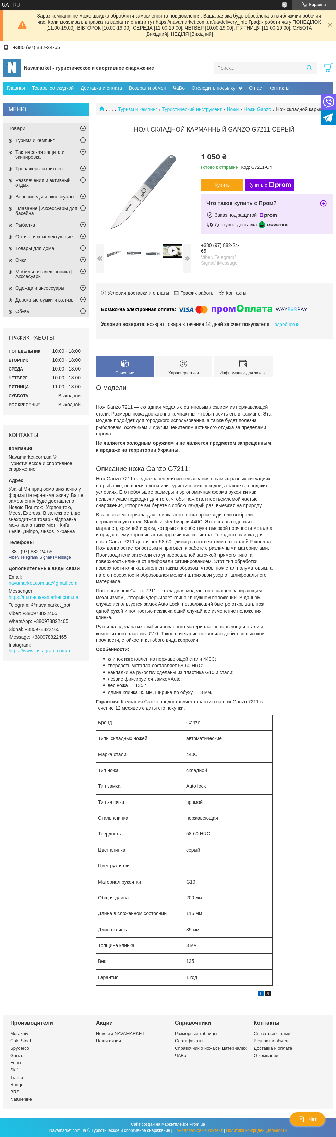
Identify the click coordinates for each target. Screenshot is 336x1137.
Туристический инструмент (192, 109)
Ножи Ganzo (257, 109)
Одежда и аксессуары (39, 288)
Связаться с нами (272, 1033)
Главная (16, 88)
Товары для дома (34, 248)
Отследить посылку (213, 88)
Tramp (16, 1077)
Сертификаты (189, 1040)
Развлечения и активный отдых (43, 183)
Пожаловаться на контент (198, 1130)
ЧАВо (180, 1055)
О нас (255, 88)
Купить (222, 185)
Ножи (233, 109)
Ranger (17, 1084)
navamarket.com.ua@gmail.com (43, 583)
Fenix (15, 1062)
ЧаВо (179, 88)
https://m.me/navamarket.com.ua (44, 597)
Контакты (279, 88)
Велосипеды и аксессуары (44, 197)
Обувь (22, 311)
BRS (15, 1091)
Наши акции (108, 1040)
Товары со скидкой (53, 88)
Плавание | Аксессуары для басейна (46, 211)
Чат (307, 1119)
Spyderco (19, 1048)
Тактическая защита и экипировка (39, 154)
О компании (266, 1055)
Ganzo (16, 1055)
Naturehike (21, 1099)
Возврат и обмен (147, 88)
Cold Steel (20, 1040)
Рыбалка (25, 225)
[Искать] (309, 68)
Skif (14, 1069)
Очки (20, 260)
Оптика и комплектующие (44, 236)
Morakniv (19, 1033)
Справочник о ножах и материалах (211, 1048)
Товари (17, 128)
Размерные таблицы (196, 1033)
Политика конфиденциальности (256, 1130)
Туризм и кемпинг (137, 109)
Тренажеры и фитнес (39, 168)
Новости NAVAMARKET (120, 1033)
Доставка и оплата (101, 88)
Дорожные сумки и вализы (44, 300)
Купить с (269, 185)
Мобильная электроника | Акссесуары (43, 274)
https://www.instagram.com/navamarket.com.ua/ (43, 650)
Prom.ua (197, 1124)
